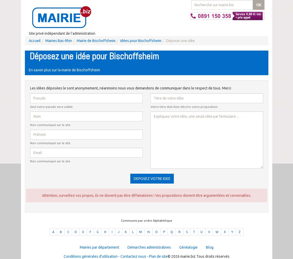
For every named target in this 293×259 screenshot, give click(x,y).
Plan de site (158, 256)
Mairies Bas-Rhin (58, 41)
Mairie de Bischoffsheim (96, 41)
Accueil (35, 41)
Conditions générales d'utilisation (91, 256)
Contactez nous (133, 256)
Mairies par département (99, 247)
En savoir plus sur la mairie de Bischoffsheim (64, 70)
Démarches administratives (149, 247)
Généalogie (188, 247)
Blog (209, 247)
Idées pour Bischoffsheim (140, 41)
